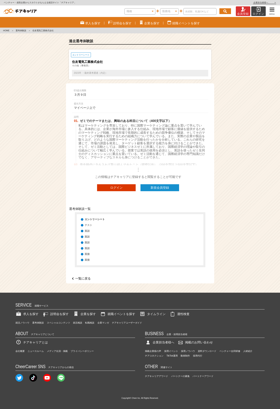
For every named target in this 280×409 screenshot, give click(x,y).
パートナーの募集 (180, 376)
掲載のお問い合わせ (195, 342)
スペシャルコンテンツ (58, 322)
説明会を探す (55, 314)
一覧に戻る (83, 278)
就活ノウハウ (22, 322)
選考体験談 (21, 30)
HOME (6, 30)
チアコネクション (154, 355)
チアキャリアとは (31, 342)
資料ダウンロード (207, 351)
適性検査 (179, 314)
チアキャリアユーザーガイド (127, 322)
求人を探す (27, 314)
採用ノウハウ (188, 351)
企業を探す (84, 314)
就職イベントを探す (117, 314)
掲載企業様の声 (153, 351)
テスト (88, 225)
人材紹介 (247, 351)
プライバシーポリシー (82, 351)
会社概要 (20, 351)
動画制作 (185, 355)
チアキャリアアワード (156, 376)
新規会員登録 (160, 187)
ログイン (116, 187)
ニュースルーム (36, 351)
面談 (87, 230)
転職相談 (89, 322)
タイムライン (152, 314)
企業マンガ (103, 322)
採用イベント (171, 351)
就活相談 (77, 322)
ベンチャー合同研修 (229, 351)
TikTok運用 (172, 355)
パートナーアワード (203, 376)
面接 (87, 254)
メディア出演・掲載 (57, 351)
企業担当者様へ (264, 2)
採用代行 (197, 355)
